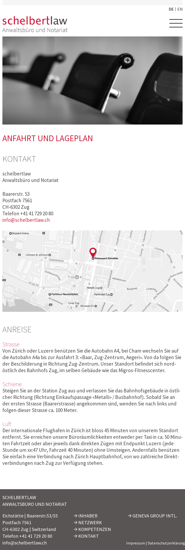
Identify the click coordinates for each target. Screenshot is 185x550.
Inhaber (86, 516)
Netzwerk (88, 522)
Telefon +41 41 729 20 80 (27, 536)
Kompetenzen (92, 529)
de (171, 9)
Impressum (135, 543)
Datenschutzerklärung (166, 543)
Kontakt (86, 536)
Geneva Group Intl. (152, 516)
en (180, 9)
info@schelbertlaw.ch (26, 220)
